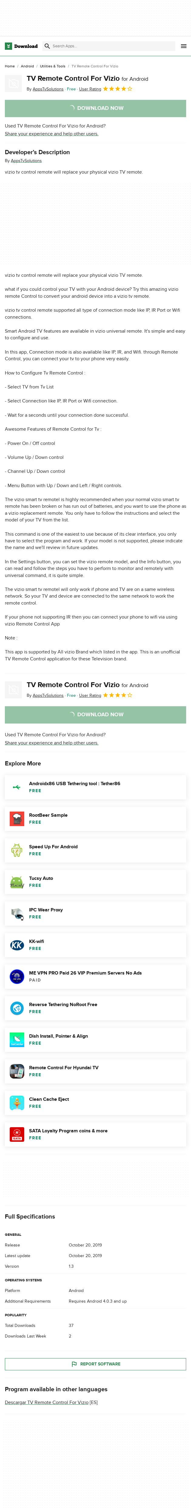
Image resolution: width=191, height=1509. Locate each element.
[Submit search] (47, 46)
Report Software (95, 1364)
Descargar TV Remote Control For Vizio (47, 1402)
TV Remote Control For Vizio (87, 78)
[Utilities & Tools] (52, 66)
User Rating (106, 89)
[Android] (27, 66)
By (45, 89)
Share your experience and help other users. (52, 134)
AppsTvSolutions (26, 160)
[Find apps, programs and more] (108, 46)
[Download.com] (21, 46)
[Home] (10, 66)
